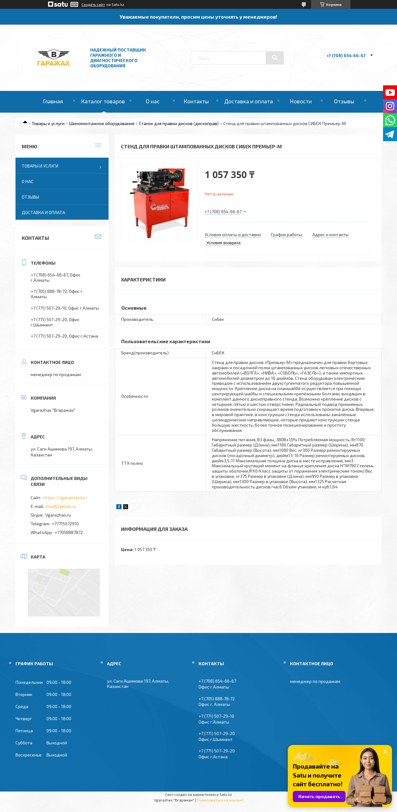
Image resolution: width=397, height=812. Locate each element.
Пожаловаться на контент (220, 800)
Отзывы (344, 101)
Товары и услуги (48, 123)
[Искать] (275, 57)
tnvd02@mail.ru (61, 506)
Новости (301, 101)
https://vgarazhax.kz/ (65, 497)
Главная (53, 101)
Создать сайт (93, 4)
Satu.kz (226, 794)
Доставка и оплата (248, 101)
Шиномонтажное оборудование (102, 123)
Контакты (196, 101)
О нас (153, 101)
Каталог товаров (103, 101)
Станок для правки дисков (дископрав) (179, 123)
